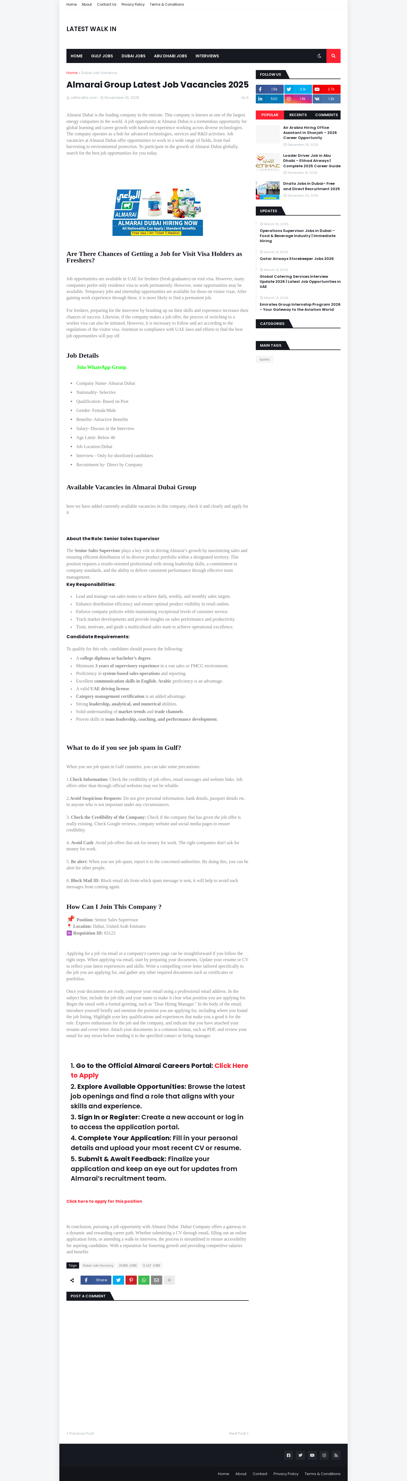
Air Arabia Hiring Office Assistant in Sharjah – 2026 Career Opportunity (310, 132)
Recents (298, 115)
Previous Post (81, 1433)
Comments (326, 115)
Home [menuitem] (77, 56)
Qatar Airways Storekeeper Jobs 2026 (297, 258)
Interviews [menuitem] (207, 56)
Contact (260, 1473)
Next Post (237, 1433)
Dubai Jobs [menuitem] (134, 56)
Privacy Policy (133, 4)
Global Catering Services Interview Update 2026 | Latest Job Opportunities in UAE (300, 281)
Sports (264, 359)
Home (71, 4)
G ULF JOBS (151, 1265)
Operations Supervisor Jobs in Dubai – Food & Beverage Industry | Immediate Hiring (297, 236)
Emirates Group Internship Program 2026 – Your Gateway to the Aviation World (300, 307)
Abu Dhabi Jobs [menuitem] (170, 56)
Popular (269, 115)
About (87, 4)
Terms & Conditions (167, 4)
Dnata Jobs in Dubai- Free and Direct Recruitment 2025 (311, 186)
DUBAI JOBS (128, 1265)
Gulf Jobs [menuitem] (102, 56)
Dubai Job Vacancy (99, 72)
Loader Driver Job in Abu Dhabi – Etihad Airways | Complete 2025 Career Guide (312, 160)
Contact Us (106, 4)
